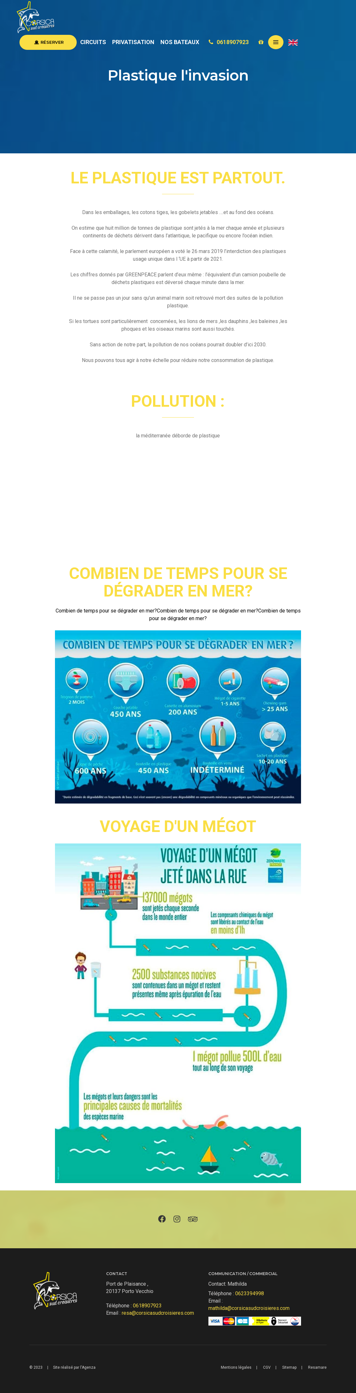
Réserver (51, 42)
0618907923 (231, 42)
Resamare (317, 1367)
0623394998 (249, 1293)
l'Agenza (88, 1367)
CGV (267, 1367)
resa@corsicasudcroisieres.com (158, 1313)
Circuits (96, 42)
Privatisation (136, 42)
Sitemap (289, 1367)
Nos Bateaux (182, 42)
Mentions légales (236, 1367)
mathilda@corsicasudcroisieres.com (249, 1308)
